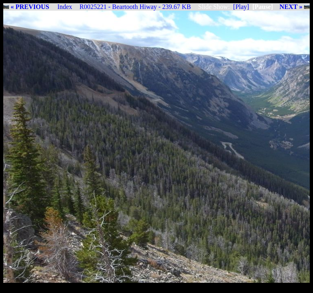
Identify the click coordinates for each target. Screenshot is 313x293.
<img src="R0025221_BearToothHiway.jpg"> (156, 147)
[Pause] (262, 6)
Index (64, 6)
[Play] (241, 6)
